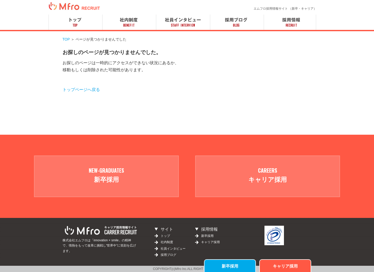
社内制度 (167, 242)
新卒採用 (230, 266)
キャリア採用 (285, 266)
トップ (165, 236)
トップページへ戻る (81, 89)
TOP (66, 39)
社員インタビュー (173, 248)
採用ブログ (168, 255)
